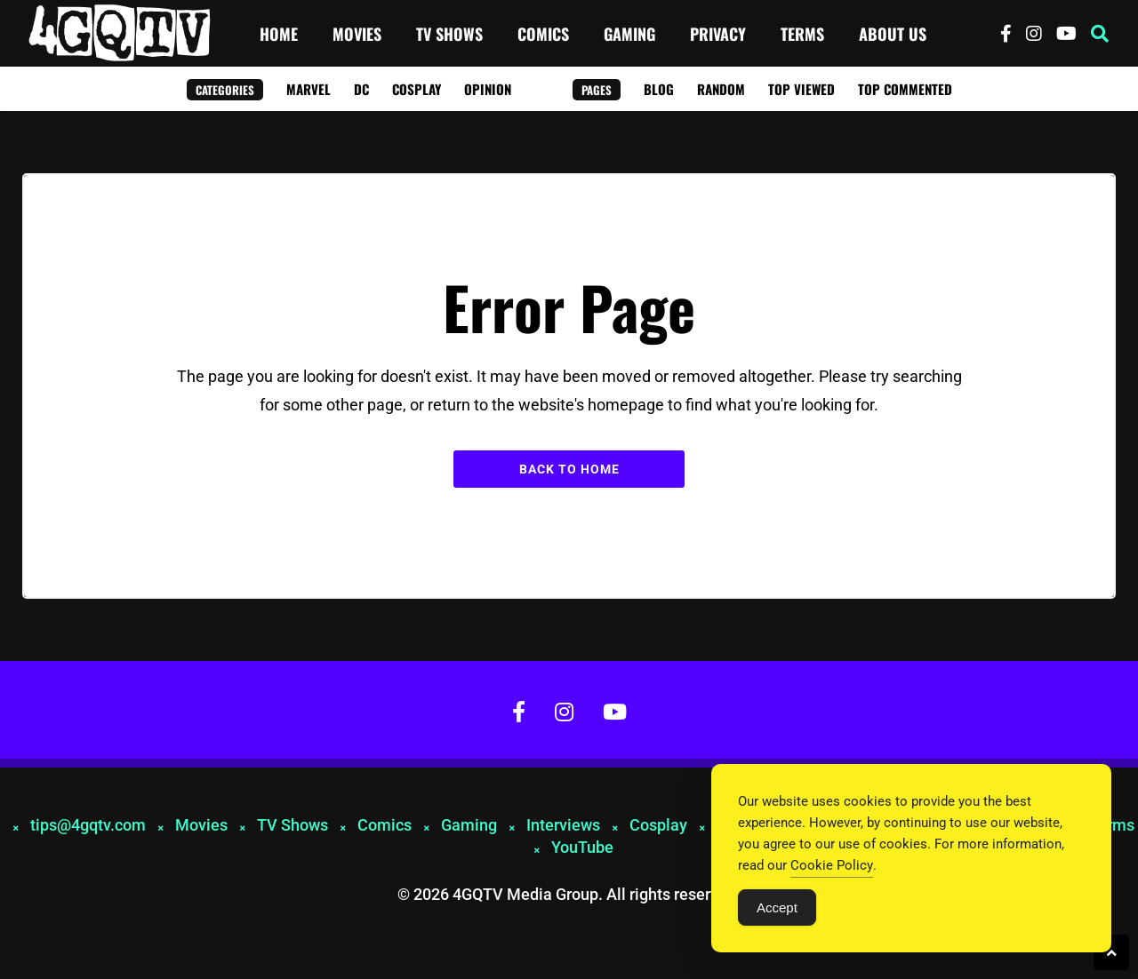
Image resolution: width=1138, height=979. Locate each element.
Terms (802, 33)
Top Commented (905, 89)
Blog (659, 89)
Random (721, 89)
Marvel (308, 89)
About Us (892, 33)
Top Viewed (801, 89)
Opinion (487, 89)
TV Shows (449, 33)
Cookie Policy (831, 865)
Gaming (629, 33)
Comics (543, 33)
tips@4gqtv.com (88, 825)
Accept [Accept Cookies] (777, 907)
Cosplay (416, 89)
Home (279, 33)
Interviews (563, 825)
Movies (357, 33)
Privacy (718, 33)
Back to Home (569, 469)
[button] (1100, 33)
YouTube (582, 847)
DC (361, 89)
